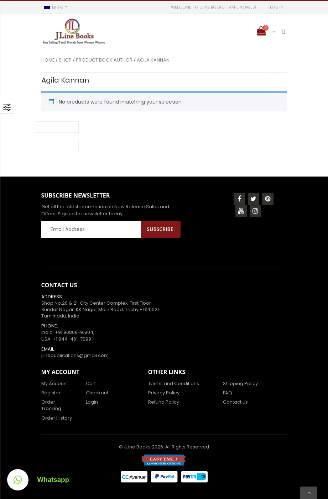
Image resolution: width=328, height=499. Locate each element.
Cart (91, 383)
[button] (56, 7)
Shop (65, 60)
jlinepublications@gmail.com (75, 355)
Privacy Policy (163, 392)
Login (92, 402)
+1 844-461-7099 (72, 339)
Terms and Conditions (173, 383)
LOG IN (277, 7)
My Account (54, 383)
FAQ (227, 392)
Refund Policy (163, 402)
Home (47, 60)
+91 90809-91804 (74, 332)
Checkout (97, 392)
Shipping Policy (240, 383)
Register (51, 392)
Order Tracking (51, 405)
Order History (56, 418)
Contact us (235, 402)
